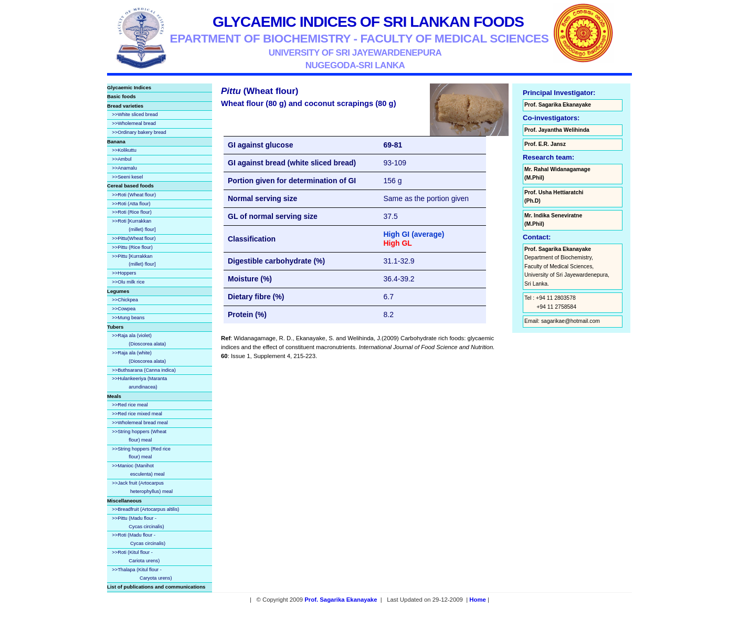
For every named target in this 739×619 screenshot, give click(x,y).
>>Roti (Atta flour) (131, 203)
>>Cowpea (123, 308)
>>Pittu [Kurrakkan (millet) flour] (131, 260)
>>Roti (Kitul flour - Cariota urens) (133, 556)
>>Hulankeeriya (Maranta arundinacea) (137, 383)
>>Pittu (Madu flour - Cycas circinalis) (135, 522)
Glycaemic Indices (129, 87)
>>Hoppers (124, 273)
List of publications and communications (156, 587)
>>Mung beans (128, 317)
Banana (116, 141)
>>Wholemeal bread (134, 123)
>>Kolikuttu (124, 150)
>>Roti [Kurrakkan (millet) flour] (131, 225)
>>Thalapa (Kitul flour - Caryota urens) (139, 574)
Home (477, 599)
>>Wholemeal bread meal (139, 422)
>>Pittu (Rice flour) (132, 247)
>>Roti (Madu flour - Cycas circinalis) (136, 539)
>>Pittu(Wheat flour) (133, 238)
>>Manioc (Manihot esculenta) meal (136, 470)
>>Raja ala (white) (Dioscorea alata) (136, 357)
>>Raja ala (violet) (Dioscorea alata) (136, 340)
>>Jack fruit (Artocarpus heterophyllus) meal (140, 487)
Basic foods (121, 96)
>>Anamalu (124, 168)
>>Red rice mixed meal (137, 413)
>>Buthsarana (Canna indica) (143, 370)
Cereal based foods (130, 185)
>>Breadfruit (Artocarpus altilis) (145, 509)
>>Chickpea (125, 299)
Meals (114, 396)
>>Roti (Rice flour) (131, 212)
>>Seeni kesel (127, 177)
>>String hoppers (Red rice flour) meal (139, 453)
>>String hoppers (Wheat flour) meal (136, 436)
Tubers (115, 327)
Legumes (118, 291)
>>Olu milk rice (128, 282)
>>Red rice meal (129, 404)
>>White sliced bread (134, 114)
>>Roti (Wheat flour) (134, 194)
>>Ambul (121, 159)
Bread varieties (125, 106)
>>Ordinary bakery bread (139, 132)
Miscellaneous (124, 500)
